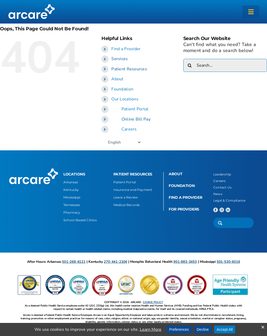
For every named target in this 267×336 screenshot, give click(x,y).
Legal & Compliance (229, 200)
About (117, 79)
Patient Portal (135, 109)
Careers (129, 129)
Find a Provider (126, 49)
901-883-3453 (185, 261)
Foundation (122, 89)
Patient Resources (129, 69)
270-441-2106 (115, 261)
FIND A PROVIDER (185, 197)
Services (119, 59)
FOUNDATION (182, 185)
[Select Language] (124, 142)
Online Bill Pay (136, 119)
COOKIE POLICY (153, 302)
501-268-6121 (74, 261)
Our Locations (124, 99)
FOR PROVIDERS (184, 209)
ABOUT (175, 174)
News (217, 194)
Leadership (222, 174)
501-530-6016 (228, 261)
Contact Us (222, 187)
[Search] (189, 65)
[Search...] (225, 65)
